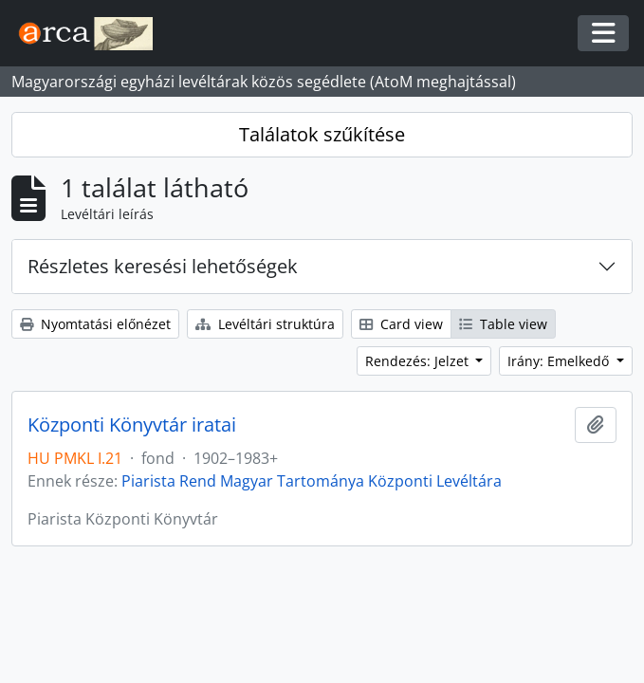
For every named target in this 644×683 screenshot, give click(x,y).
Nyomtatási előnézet (95, 324)
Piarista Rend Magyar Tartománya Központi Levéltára (311, 481)
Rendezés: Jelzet (418, 361)
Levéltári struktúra (265, 324)
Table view (503, 324)
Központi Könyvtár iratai (132, 425)
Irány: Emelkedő (560, 361)
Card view (401, 324)
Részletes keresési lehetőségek (163, 266)
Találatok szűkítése (322, 134)
